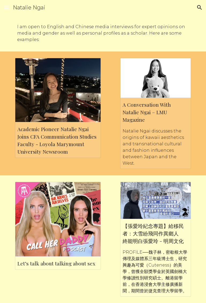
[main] (103, 33)
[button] (6, 7)
